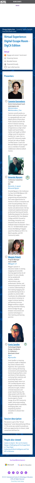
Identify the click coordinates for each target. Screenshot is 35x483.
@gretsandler (12, 357)
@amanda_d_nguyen (14, 186)
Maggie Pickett (14, 257)
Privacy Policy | (14, 481)
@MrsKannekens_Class (15, 110)
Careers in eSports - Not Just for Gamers (15, 443)
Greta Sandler (14, 345)
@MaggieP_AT (12, 264)
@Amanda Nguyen (13, 188)
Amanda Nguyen (15, 177)
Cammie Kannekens (16, 101)
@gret (10, 355)
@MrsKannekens (13, 108)
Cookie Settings (20, 481)
